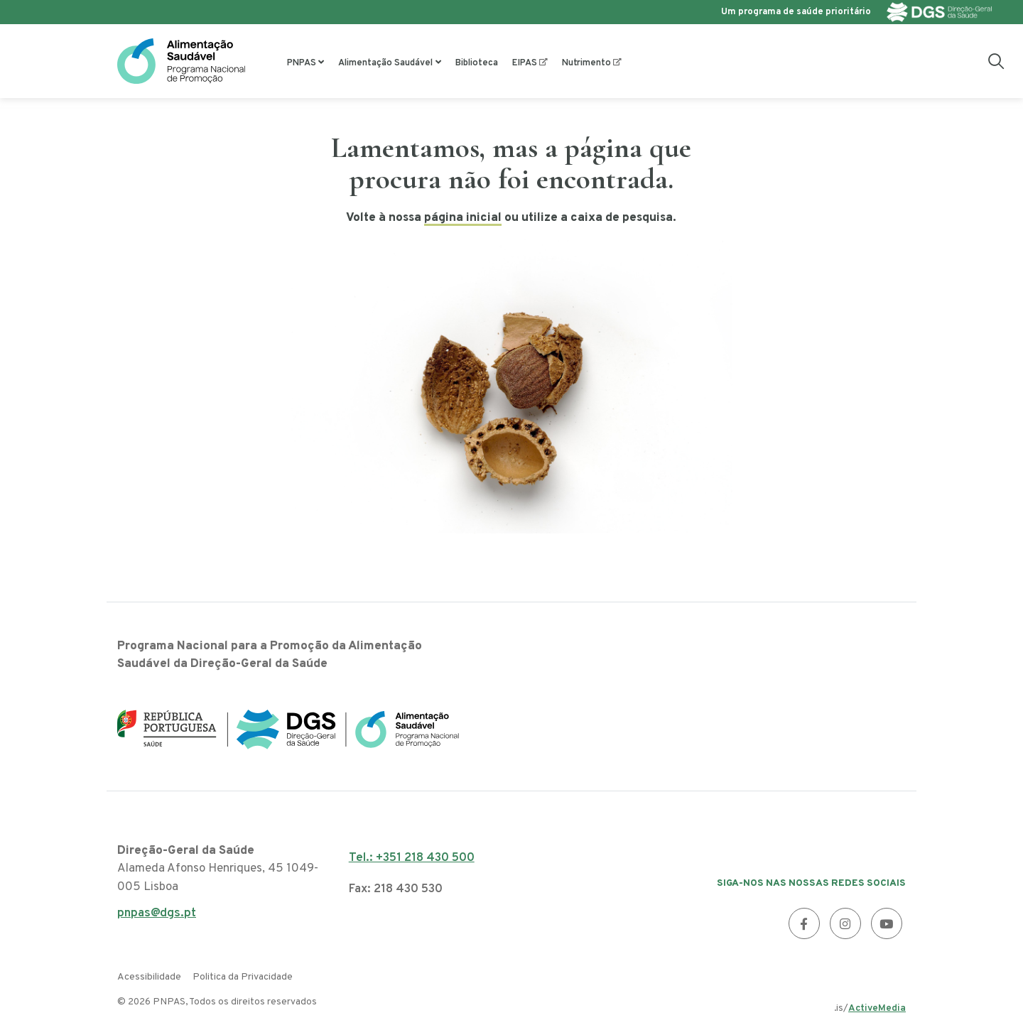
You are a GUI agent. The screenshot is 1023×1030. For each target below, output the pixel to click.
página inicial (463, 218)
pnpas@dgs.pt (156, 917)
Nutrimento (586, 63)
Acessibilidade (149, 977)
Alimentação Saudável (385, 63)
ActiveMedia (877, 1008)
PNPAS (301, 63)
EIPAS (524, 63)
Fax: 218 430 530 (396, 889)
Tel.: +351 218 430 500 (412, 858)
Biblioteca (476, 63)
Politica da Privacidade (243, 977)
